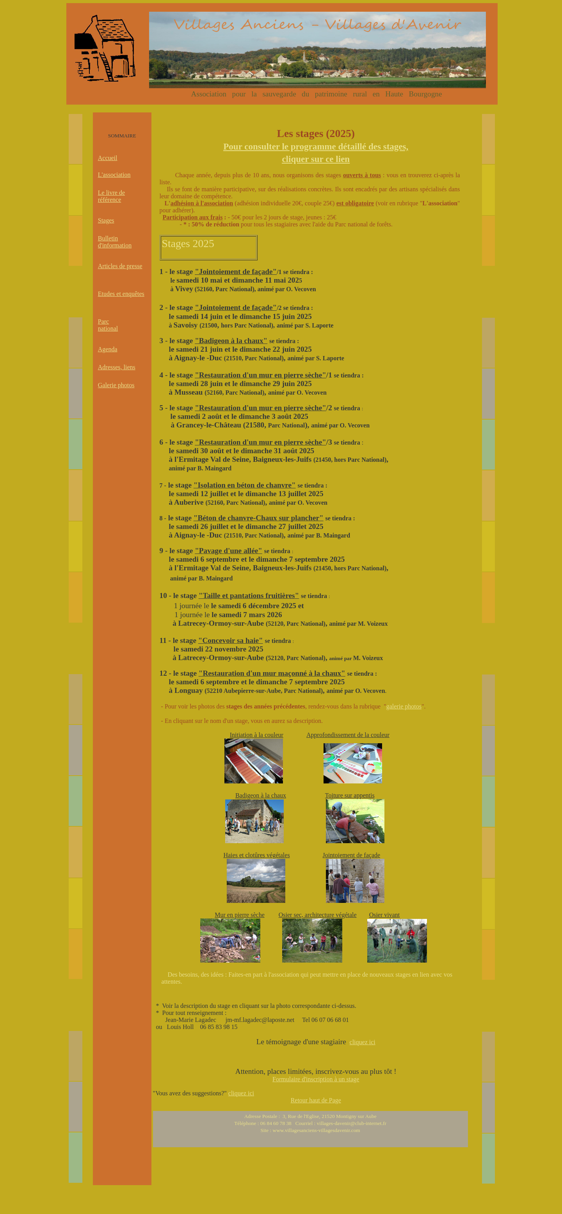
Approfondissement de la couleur (347, 735)
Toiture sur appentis (350, 795)
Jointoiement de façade (352, 855)
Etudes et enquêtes (121, 293)
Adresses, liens (116, 367)
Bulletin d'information (115, 242)
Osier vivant (384, 914)
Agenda (107, 349)
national (108, 328)
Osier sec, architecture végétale (318, 914)
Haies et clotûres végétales (256, 855)
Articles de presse (120, 266)
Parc (103, 321)
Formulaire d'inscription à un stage (315, 1079)
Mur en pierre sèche (240, 914)
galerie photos (404, 706)
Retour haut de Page (316, 1100)
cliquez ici (362, 1042)
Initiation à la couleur (256, 735)
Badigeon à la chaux (260, 795)
